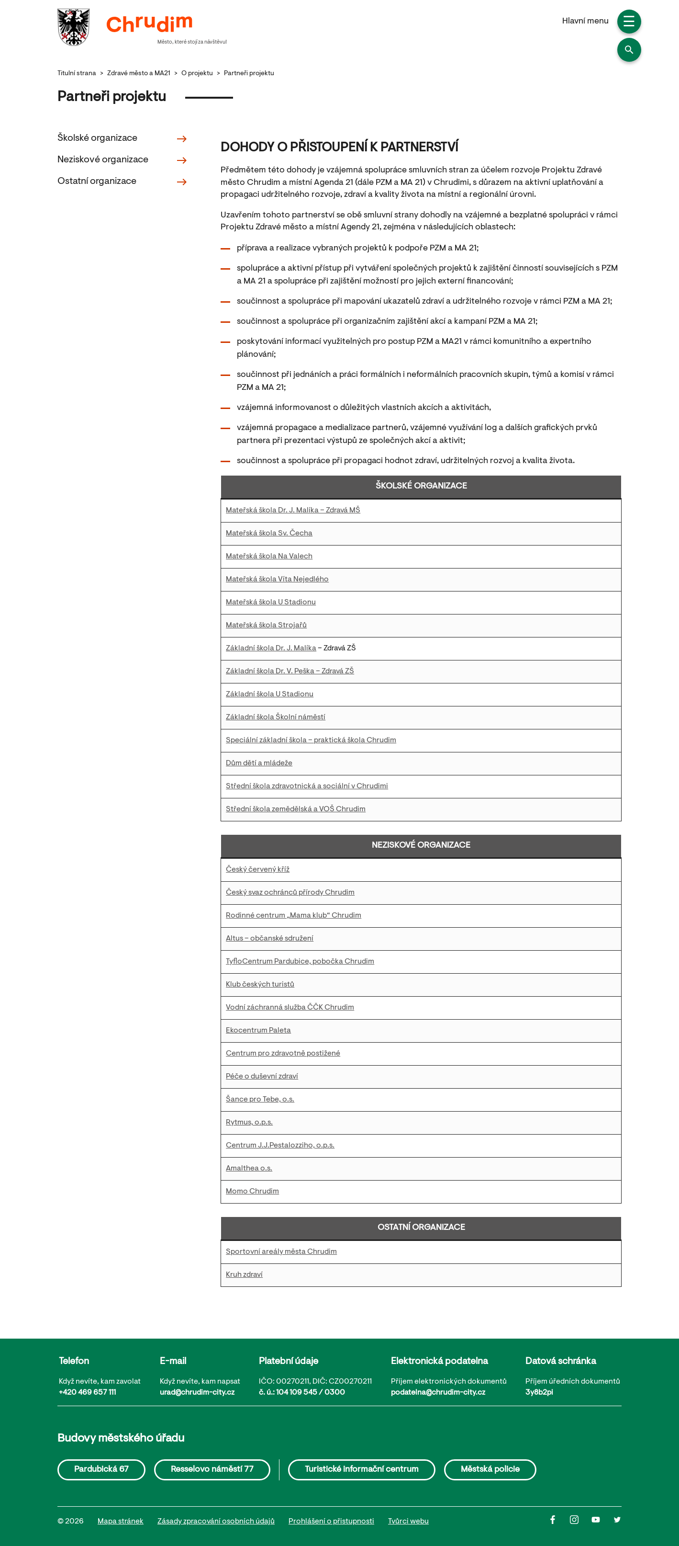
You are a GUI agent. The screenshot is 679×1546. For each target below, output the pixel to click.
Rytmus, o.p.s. (249, 1122)
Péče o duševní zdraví (262, 1076)
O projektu (197, 73)
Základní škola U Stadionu (269, 694)
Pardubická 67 (101, 1470)
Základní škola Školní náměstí (275, 717)
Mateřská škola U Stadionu (271, 602)
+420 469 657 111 (87, 1393)
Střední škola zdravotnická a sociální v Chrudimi (307, 786)
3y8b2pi (539, 1393)
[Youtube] (602, 1522)
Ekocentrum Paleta (258, 1030)
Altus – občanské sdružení (269, 939)
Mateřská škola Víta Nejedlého (277, 579)
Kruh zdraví (244, 1275)
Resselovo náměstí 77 (212, 1470)
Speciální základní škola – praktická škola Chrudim (311, 740)
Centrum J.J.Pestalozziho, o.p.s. (280, 1145)
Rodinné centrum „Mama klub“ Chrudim (293, 916)
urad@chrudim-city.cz (197, 1393)
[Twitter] (617, 1522)
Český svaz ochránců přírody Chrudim (290, 893)
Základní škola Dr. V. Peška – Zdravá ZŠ (290, 671)
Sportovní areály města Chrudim (281, 1252)
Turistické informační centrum (362, 1470)
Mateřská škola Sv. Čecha (269, 533)
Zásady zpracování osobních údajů (216, 1521)
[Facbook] (559, 1522)
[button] (629, 50)
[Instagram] (580, 1522)
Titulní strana (76, 73)
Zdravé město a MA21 (138, 73)
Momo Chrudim (252, 1191)
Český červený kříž (257, 870)
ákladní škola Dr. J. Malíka (273, 648)
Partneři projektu (249, 73)
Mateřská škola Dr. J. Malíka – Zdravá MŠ (293, 510)
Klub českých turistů (260, 985)
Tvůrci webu (408, 1521)
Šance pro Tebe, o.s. (260, 1099)
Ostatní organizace (122, 182)
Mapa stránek (121, 1521)
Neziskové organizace (122, 160)
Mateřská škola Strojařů (266, 625)
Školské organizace (122, 139)
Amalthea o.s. (249, 1168)
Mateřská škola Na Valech (269, 556)
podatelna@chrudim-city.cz (438, 1393)
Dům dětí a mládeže (259, 763)
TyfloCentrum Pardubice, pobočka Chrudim (300, 962)
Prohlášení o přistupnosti (331, 1521)
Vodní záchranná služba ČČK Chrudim (290, 1008)
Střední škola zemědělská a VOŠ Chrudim (296, 809)
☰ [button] (629, 23)
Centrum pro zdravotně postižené (283, 1053)
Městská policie (490, 1470)
